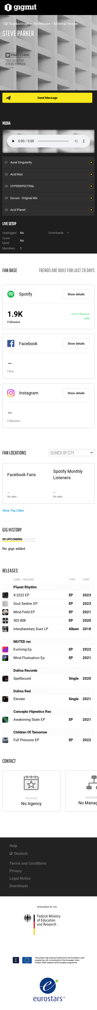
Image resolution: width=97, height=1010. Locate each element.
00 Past (30, 539)
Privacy (15, 871)
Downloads (18, 886)
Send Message (47, 98)
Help (13, 846)
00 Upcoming (12, 539)
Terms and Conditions (27, 863)
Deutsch (21, 853)
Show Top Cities (13, 510)
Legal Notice (20, 878)
